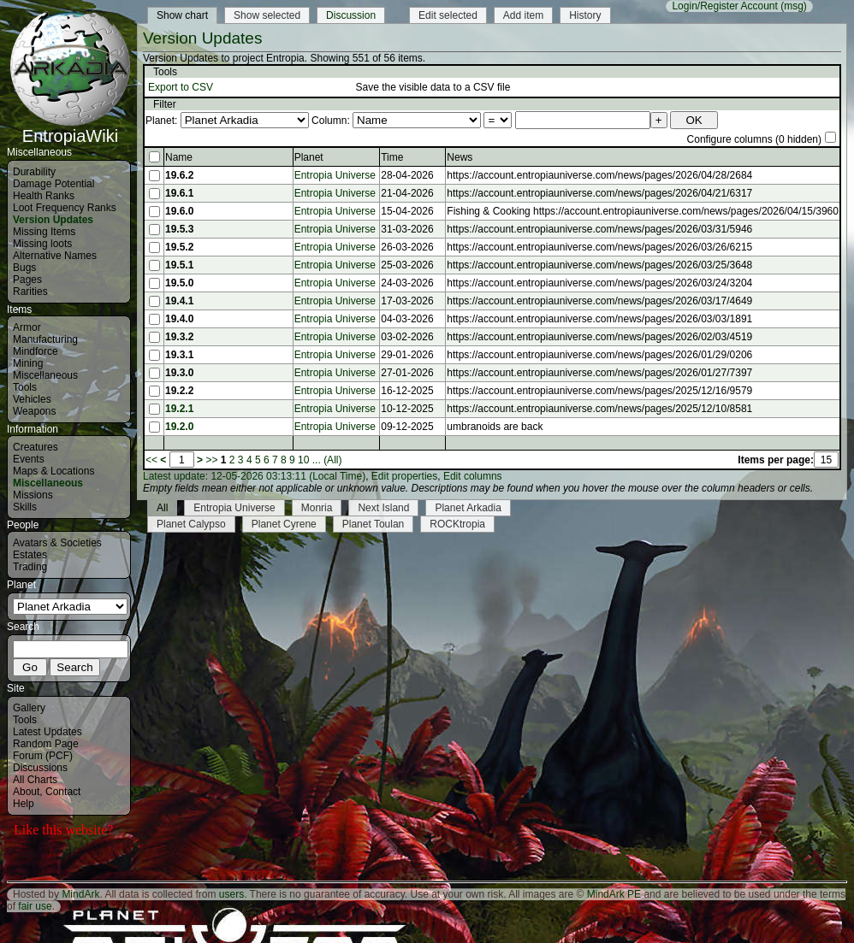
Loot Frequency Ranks (64, 208)
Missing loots (42, 244)
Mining (28, 363)
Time (392, 157)
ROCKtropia (457, 524)
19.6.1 (179, 193)
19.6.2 (179, 175)
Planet (308, 157)
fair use (34, 906)
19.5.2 (179, 247)
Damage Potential (53, 184)
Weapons (34, 411)
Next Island (383, 508)
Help (23, 804)
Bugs (24, 268)
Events (28, 459)
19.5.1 (179, 265)
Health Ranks (43, 196)
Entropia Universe (335, 175)
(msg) (793, 6)
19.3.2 (179, 337)
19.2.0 (179, 427)
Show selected (267, 15)
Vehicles (32, 399)
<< (151, 460)
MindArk (80, 894)
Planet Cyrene (284, 524)
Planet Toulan (373, 524)
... (316, 460)
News (459, 157)
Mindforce (35, 351)
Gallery (29, 708)
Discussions (40, 768)
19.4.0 (179, 319)
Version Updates (53, 220)
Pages (27, 280)
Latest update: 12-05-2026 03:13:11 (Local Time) (254, 476)
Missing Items (44, 232)
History (585, 15)
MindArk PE (614, 894)
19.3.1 (179, 355)
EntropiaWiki (70, 128)
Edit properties (404, 476)
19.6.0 (179, 211)
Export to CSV (180, 87)
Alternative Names (55, 256)
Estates (30, 555)
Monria (317, 508)
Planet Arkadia (468, 508)
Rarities (30, 292)
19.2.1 (179, 409)
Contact (62, 792)
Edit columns (472, 476)
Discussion (351, 15)
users (231, 894)
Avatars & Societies (57, 543)
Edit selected (447, 15)
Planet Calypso (191, 524)
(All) (332, 460)
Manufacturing (45, 339)
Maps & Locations (53, 471)
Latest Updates (47, 732)
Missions (33, 495)
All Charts (35, 780)
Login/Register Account (724, 6)
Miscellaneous (45, 375)
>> (211, 460)
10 (303, 460)
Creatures (35, 447)
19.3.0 (179, 373)
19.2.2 (179, 391)
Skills (25, 507)
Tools (25, 387)
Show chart (182, 15)
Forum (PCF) (43, 756)
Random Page (46, 744)
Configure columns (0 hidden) (754, 139)
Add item (523, 15)
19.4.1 (179, 301)
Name (179, 157)
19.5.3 (179, 229)
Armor (27, 327)
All (162, 508)
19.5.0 (179, 283)
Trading (30, 567)
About (26, 792)
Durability (34, 172)
